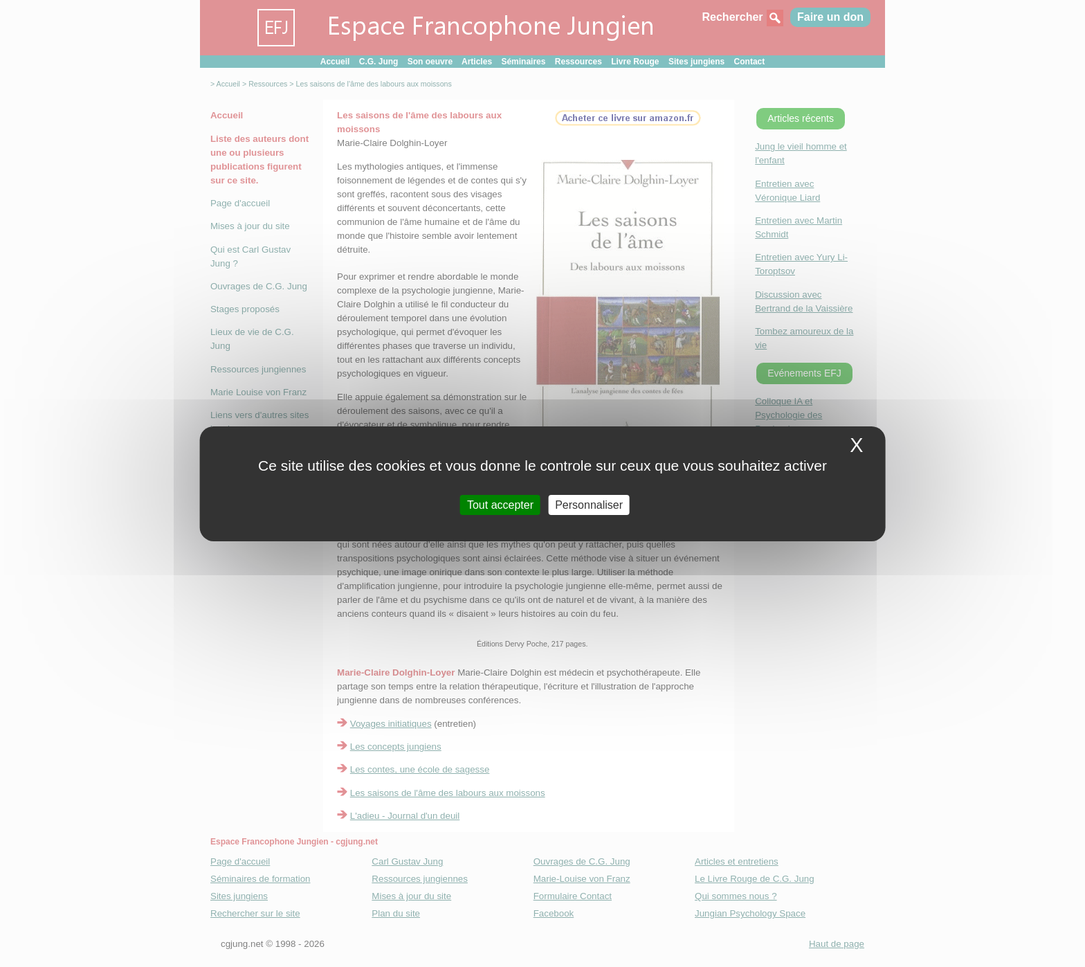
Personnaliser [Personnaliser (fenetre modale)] (589, 504)
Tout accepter (500, 504)
